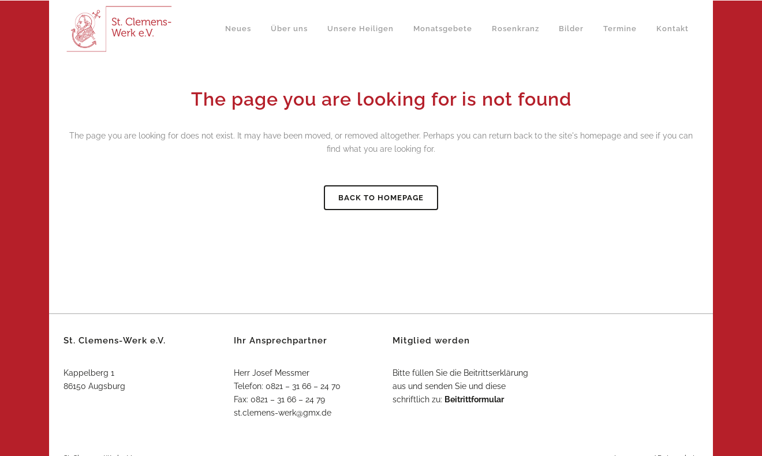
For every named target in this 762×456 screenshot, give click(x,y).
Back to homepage (381, 197)
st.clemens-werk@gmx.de (282, 412)
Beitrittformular (474, 399)
